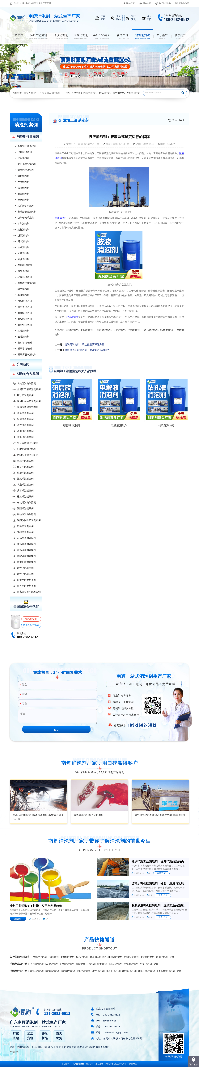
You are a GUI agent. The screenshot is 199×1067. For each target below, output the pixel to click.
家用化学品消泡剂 (27, 164)
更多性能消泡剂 (166, 971)
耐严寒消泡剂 (25, 348)
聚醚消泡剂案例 (25, 508)
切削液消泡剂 (133, 93)
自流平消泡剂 (25, 342)
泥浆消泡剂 (23, 241)
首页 (26, 93)
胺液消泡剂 (72, 330)
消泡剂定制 (31, 619)
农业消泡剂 (23, 247)
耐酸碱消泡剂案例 (26, 556)
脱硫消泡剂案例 (25, 472)
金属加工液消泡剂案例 (29, 389)
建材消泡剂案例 (25, 466)
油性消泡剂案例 (25, 574)
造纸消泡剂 (23, 199)
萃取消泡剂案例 (25, 461)
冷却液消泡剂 (87, 330)
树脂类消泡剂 (25, 307)
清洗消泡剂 (104, 93)
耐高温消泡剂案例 (26, 550)
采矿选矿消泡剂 (26, 205)
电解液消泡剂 (167, 330)
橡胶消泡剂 (23, 259)
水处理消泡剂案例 (26, 383)
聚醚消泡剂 (23, 271)
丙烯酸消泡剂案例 (26, 538)
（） (115, 1064)
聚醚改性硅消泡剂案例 (29, 520)
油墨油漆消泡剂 (26, 170)
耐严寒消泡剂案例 (26, 586)
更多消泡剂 (146, 964)
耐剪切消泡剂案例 (26, 562)
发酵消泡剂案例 (25, 419)
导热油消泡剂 (134, 330)
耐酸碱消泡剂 (25, 319)
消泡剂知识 (184, 3)
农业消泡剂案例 (25, 484)
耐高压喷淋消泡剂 (27, 354)
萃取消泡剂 (23, 223)
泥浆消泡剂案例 (25, 478)
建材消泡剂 (23, 229)
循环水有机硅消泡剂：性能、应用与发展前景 (159, 883)
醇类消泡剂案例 (25, 526)
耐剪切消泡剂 (25, 324)
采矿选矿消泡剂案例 (27, 443)
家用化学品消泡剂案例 (29, 401)
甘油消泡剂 (119, 330)
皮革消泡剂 (23, 253)
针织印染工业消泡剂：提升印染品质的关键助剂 (159, 861)
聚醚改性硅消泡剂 (27, 283)
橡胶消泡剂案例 (25, 496)
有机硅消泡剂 (25, 265)
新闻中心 (35, 93)
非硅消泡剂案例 (25, 532)
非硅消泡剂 (23, 295)
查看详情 (161, 873)
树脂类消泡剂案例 (26, 544)
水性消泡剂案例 (25, 568)
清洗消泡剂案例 (25, 425)
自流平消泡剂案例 (26, 580)
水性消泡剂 (23, 330)
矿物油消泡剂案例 (26, 514)
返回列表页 (178, 120)
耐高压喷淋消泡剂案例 (29, 591)
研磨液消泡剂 (104, 330)
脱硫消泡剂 (23, 235)
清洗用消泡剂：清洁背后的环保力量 (84, 344)
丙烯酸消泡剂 (25, 301)
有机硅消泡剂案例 (26, 502)
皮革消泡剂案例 (25, 490)
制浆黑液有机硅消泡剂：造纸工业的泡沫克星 (159, 905)
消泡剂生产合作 (31, 625)
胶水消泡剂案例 (25, 395)
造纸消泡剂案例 (25, 437)
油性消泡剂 (23, 336)
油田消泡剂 (23, 194)
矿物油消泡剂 (25, 277)
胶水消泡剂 (23, 158)
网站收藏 (130, 3)
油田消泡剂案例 (25, 431)
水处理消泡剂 (89, 93)
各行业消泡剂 (165, 3)
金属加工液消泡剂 (51, 93)
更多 (172, 957)
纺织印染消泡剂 (26, 217)
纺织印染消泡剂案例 (27, 455)
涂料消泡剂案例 (25, 413)
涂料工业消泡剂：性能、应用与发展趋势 (36, 905)
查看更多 (18, 919)
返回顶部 (193, 1064)
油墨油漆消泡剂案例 (27, 407)
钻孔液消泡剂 (151, 330)
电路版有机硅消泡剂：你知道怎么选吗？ (87, 350)
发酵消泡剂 (23, 182)
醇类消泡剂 (23, 289)
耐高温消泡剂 (25, 313)
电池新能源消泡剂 (27, 211)
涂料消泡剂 (118, 93)
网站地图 (147, 3)
